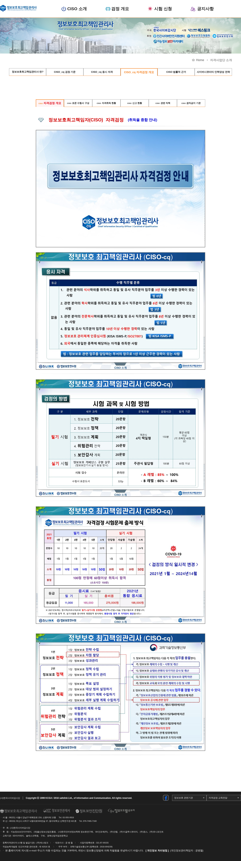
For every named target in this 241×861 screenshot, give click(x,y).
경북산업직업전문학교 (57, 836)
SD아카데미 (18, 836)
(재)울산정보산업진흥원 (45, 832)
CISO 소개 (77, 9)
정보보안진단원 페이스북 (166, 798)
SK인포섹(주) (101, 832)
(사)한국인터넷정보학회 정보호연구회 (75, 832)
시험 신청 (163, 9)
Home (200, 60)
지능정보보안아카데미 (21, 832)
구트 (43, 836)
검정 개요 (120, 9)
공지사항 (205, 9)
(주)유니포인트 (156, 832)
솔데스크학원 (32, 836)
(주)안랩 (113, 832)
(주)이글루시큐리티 (129, 832)
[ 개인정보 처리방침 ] (157, 850)
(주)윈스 (143, 832)
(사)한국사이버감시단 (10, 798)
